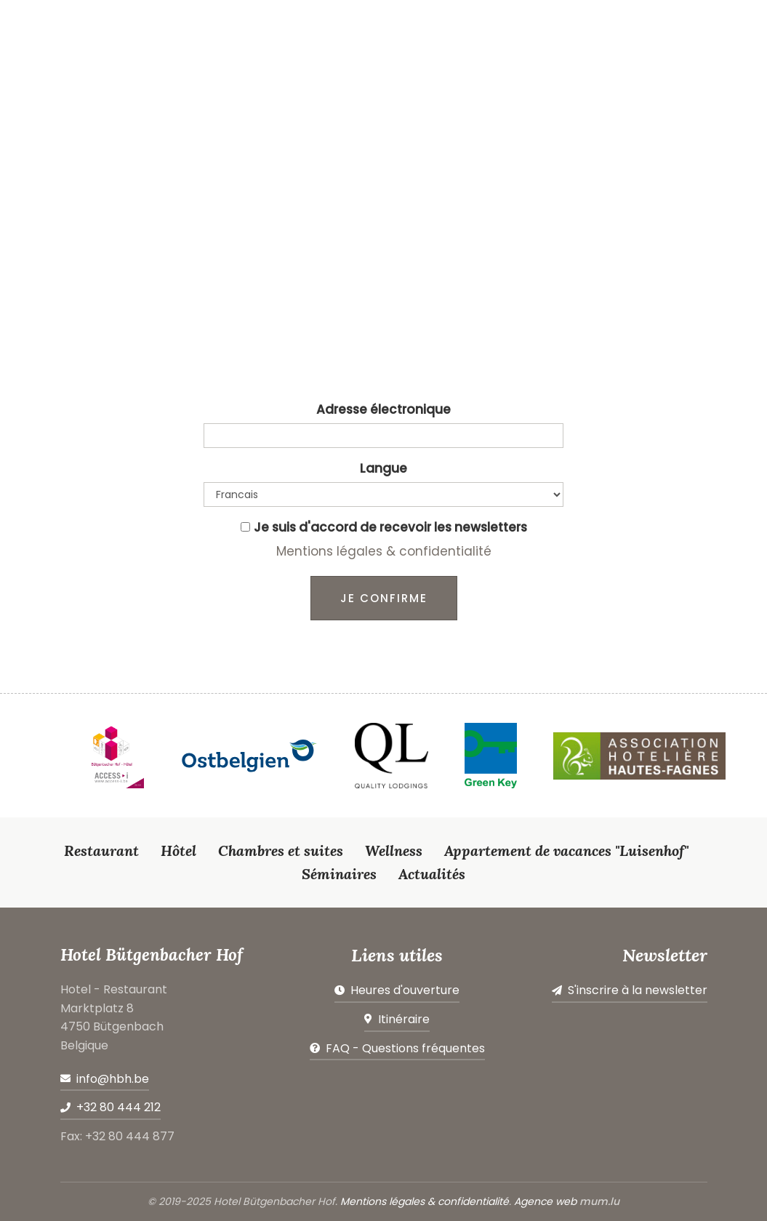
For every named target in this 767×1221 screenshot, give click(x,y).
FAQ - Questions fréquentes (405, 1048)
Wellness (393, 850)
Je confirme (383, 598)
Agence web (545, 1201)
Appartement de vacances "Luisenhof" (566, 850)
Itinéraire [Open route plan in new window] (404, 1019)
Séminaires (339, 874)
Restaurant (101, 850)
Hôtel (178, 850)
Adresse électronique (383, 409)
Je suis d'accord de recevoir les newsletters (390, 527)
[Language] (383, 494)
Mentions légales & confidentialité (383, 551)
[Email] (383, 435)
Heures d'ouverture (404, 990)
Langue (383, 468)
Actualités (431, 874)
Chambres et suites (280, 850)
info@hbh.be (112, 1078)
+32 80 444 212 (118, 1107)
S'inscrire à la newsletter (637, 990)
